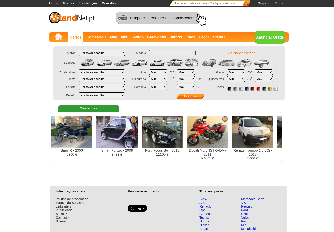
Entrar (280, 3)
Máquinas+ (119, 37)
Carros (76, 37)
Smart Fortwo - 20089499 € (117, 136)
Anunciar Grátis (270, 37)
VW (244, 203)
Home (53, 3)
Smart (203, 229)
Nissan (204, 225)
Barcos (175, 37)
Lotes (190, 37)
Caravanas (156, 37)
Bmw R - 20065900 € (71, 136)
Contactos (63, 217)
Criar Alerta (110, 3)
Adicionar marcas (241, 53)
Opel (202, 210)
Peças (204, 37)
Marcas (68, 3)
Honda (204, 221)
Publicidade (64, 210)
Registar (264, 3)
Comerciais (96, 37)
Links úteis (63, 206)
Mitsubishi (248, 229)
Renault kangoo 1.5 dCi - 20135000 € (252, 138)
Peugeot (247, 206)
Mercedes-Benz (252, 199)
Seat (244, 214)
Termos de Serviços (70, 203)
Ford (244, 210)
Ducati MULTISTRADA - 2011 (207, 138)
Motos (138, 37)
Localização (88, 3)
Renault (205, 206)
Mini (244, 225)
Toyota (204, 217)
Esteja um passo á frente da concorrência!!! (163, 18)
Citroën (204, 214)
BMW (203, 199)
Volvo (245, 217)
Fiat (244, 221)
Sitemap (61, 221)
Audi (202, 203)
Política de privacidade (72, 199)
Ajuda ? (61, 214)
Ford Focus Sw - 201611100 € (162, 136)
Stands (219, 37)
